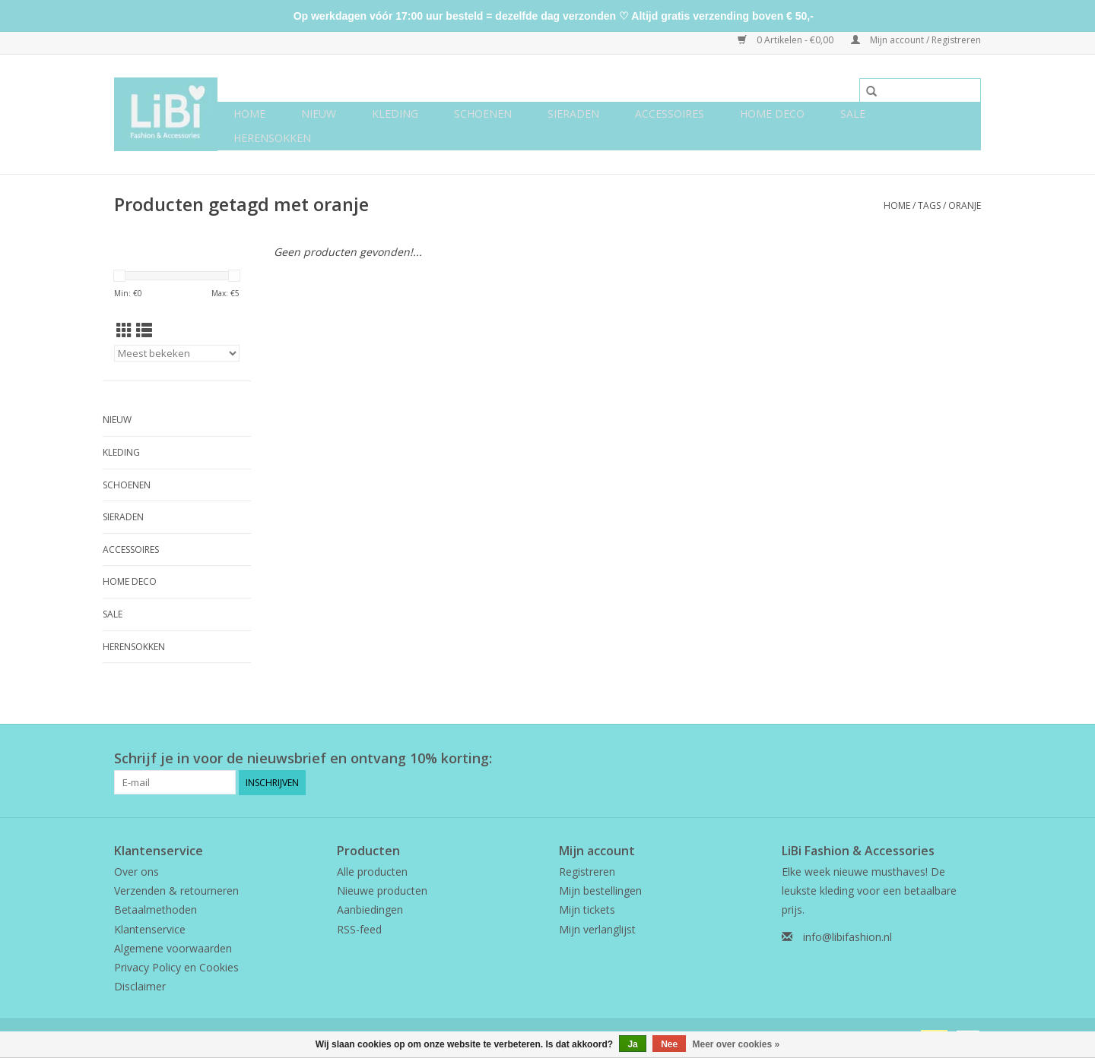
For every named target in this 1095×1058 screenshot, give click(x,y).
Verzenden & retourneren (176, 890)
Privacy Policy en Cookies (176, 967)
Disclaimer (140, 986)
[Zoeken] (920, 90)
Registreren (587, 871)
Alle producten (372, 871)
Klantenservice (150, 929)
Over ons (136, 871)
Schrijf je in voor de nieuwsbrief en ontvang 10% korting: (303, 758)
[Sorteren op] (177, 353)
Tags (929, 205)
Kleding (395, 113)
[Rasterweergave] (124, 330)
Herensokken (272, 138)
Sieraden (573, 113)
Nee (669, 1044)
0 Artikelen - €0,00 (787, 39)
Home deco (772, 113)
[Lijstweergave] (144, 330)
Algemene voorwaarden (173, 948)
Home (249, 113)
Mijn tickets (587, 909)
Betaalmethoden (155, 909)
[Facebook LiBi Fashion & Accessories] (941, 759)
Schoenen (483, 113)
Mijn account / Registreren (916, 39)
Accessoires (669, 113)
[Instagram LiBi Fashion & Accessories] (969, 759)
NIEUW (318, 113)
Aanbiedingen (370, 909)
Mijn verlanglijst (597, 929)
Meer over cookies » (736, 1044)
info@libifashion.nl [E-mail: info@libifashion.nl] (847, 937)
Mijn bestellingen (600, 890)
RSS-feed (359, 929)
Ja (632, 1044)
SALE (852, 113)
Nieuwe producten (382, 890)
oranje (964, 205)
